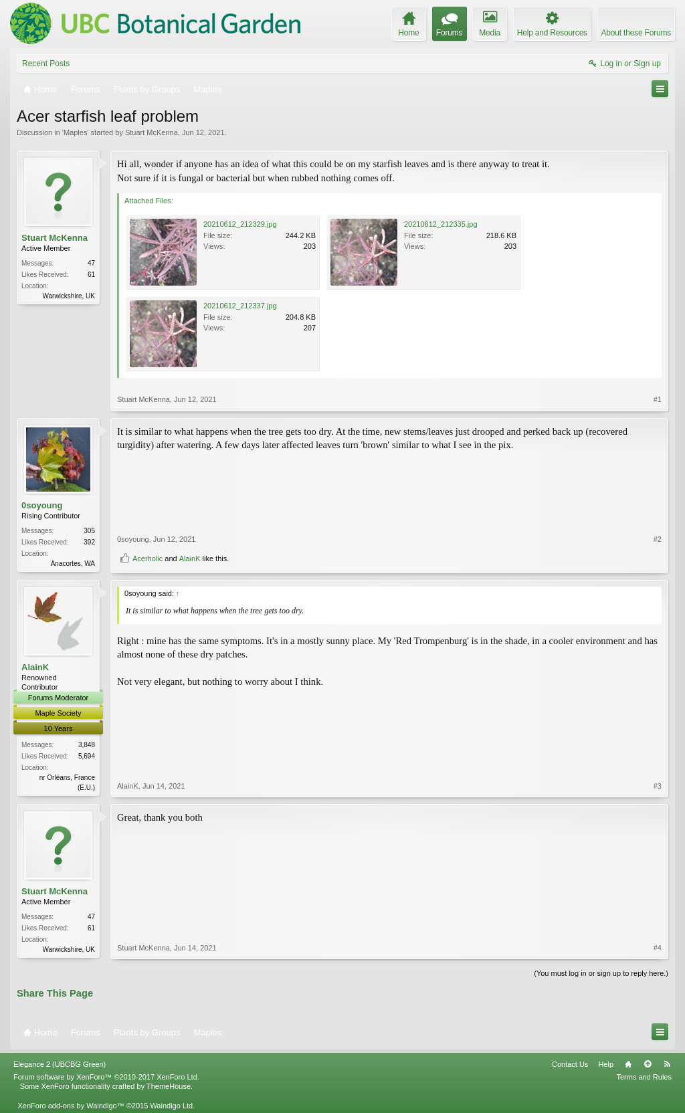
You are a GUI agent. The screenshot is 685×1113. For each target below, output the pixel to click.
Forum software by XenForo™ (106, 1077)
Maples (75, 132)
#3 (658, 786)
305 (89, 530)
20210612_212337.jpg (240, 306)
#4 (658, 948)
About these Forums (636, 32)
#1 (658, 399)
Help (605, 1064)
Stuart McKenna (151, 132)
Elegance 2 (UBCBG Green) (59, 1064)
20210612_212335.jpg (441, 224)
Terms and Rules (644, 1077)
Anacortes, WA (73, 563)
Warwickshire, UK (68, 296)
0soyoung (41, 505)
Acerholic (147, 558)
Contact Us (570, 1064)
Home (628, 1064)
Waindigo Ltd (171, 1106)
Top (647, 1064)
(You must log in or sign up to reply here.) (601, 973)
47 (91, 263)
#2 (658, 539)
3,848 (86, 744)
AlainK (190, 558)
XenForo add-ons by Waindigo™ (70, 1106)
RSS (667, 1064)
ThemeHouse (168, 1086)
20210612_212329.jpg (240, 224)
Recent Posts (46, 63)
